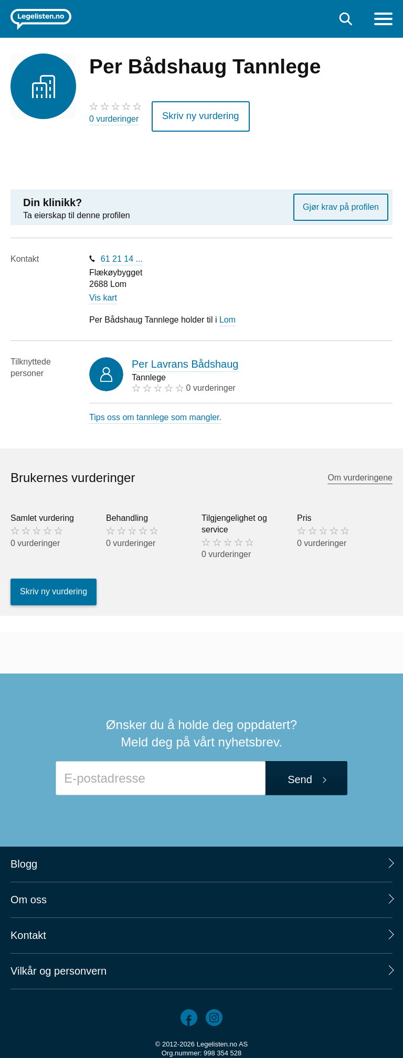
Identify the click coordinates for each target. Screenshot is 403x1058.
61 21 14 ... (122, 255)
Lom (227, 316)
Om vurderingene (360, 474)
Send (300, 776)
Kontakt (28, 931)
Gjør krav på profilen (341, 203)
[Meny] (383, 20)
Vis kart (103, 294)
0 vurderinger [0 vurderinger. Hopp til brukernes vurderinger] (114, 118)
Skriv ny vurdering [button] (194, 114)
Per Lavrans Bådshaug (185, 360)
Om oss (28, 896)
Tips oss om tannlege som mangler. (155, 413)
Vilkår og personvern (58, 967)
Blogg (23, 860)
